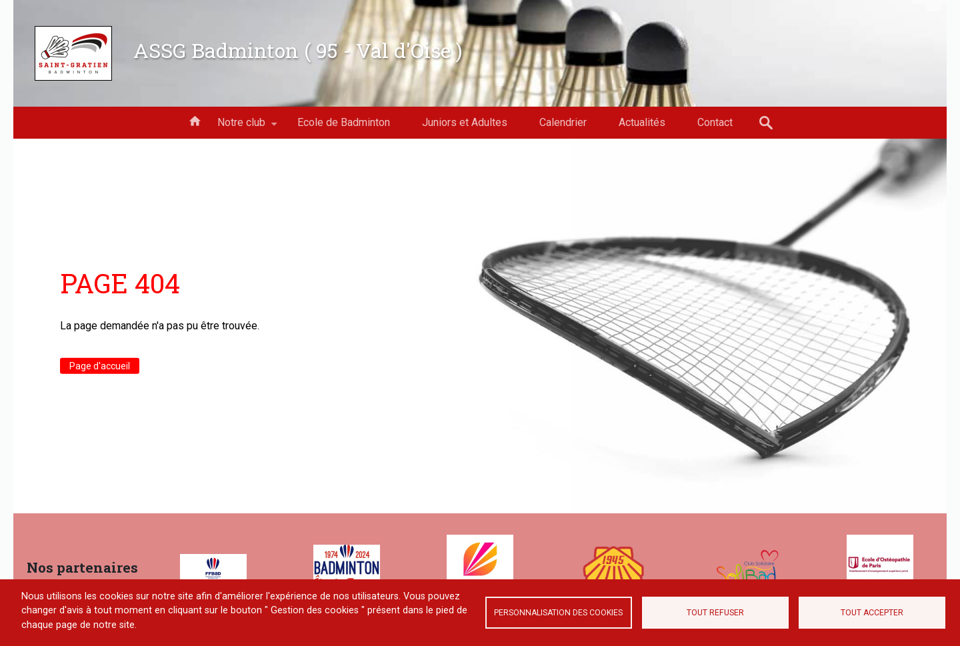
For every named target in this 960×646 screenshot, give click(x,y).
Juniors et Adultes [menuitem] (464, 122)
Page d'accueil (99, 365)
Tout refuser (715, 612)
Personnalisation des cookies (558, 612)
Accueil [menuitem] (194, 120)
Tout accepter (872, 612)
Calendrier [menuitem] (563, 122)
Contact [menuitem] (715, 122)
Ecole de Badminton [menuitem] (343, 122)
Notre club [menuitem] (241, 127)
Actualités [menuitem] (642, 122)
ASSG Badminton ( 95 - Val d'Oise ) (298, 50)
